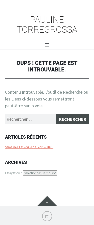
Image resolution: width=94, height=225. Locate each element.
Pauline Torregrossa (47, 25)
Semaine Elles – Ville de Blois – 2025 (29, 147)
